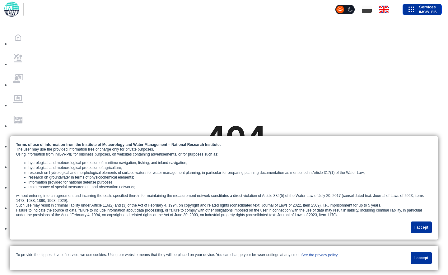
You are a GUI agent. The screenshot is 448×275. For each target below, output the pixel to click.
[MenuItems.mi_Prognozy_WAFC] (18, 120)
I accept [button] (421, 227)
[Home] (18, 37)
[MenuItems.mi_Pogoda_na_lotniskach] (18, 58)
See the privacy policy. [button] (319, 255)
